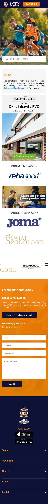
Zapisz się (31, 4)
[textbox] (23, 59)
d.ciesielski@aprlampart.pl (16, 88)
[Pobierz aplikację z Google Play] (24, 441)
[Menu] (44, 4)
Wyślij (12, 384)
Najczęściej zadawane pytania (19, 315)
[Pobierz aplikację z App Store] (24, 434)
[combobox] (23, 59)
